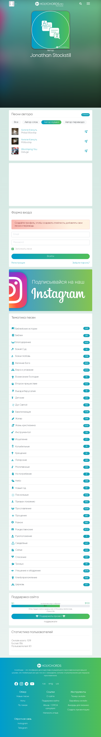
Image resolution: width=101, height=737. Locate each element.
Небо (50, 481)
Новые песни (22, 696)
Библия (50, 335)
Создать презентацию (78, 710)
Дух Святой (50, 404)
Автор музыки (51, 122)
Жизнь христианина (50, 425)
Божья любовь (50, 356)
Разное (50, 522)
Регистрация (18, 263)
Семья (50, 550)
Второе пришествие (50, 383)
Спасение (50, 557)
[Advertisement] (50, 83)
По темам (22, 705)
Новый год (50, 488)
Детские (50, 398)
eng (51, 684)
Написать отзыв (50, 713)
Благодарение (50, 342)
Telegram (22, 728)
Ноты (22, 701)
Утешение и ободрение (50, 570)
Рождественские (50, 529)
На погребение (50, 474)
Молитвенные (50, 467)
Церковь (50, 584)
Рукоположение (50, 536)
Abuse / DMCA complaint (50, 707)
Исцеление (50, 439)
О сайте (50, 696)
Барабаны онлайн (78, 701)
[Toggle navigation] (88, 3)
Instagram (23, 723)
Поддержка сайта (50, 701)
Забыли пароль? (81, 263)
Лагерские (50, 460)
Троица (50, 564)
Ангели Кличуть (29, 130)
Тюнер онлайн (78, 696)
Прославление (50, 508)
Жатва (50, 418)
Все (16, 122)
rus (44, 684)
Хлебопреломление (50, 577)
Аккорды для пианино (78, 705)
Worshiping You (29, 149)
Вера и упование (50, 370)
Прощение (50, 515)
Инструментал (50, 432)
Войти (50, 256)
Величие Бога (50, 363)
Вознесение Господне (50, 377)
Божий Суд (50, 349)
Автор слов (31, 122)
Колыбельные (50, 446)
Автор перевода (74, 122)
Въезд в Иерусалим (50, 391)
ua (57, 684)
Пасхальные (50, 494)
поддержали (50, 621)
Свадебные (50, 543)
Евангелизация (50, 411)
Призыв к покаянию (50, 501)
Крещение (50, 453)
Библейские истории (50, 328)
